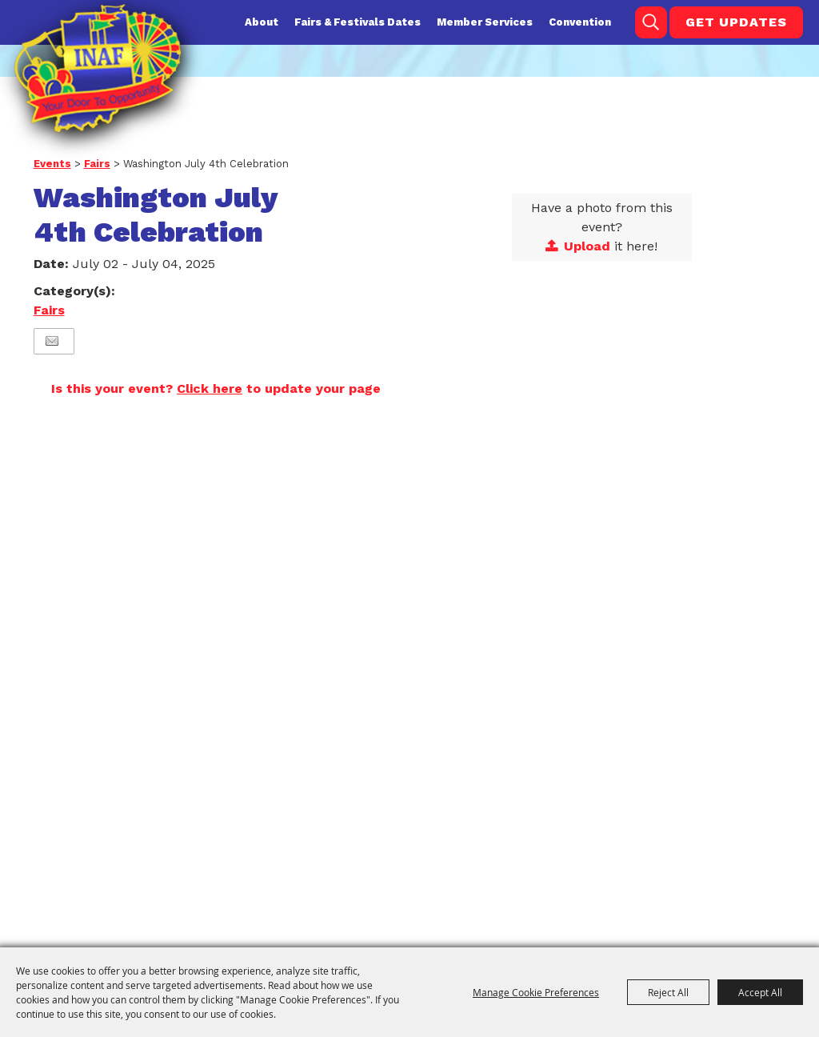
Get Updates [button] (736, 22)
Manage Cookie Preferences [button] (536, 992)
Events (52, 164)
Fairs (97, 164)
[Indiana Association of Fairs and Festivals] (97, 68)
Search (651, 23)
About (261, 22)
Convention (580, 22)
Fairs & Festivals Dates (357, 22)
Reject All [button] (668, 992)
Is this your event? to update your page (216, 388)
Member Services (485, 22)
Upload (587, 246)
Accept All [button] (760, 992)
